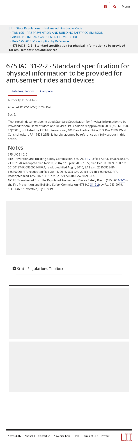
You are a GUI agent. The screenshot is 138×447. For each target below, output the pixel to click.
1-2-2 (121, 180)
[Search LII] (114, 6)
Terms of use (90, 435)
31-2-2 (89, 159)
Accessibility (14, 435)
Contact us (44, 435)
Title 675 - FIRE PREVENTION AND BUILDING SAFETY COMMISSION (57, 33)
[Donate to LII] (105, 6)
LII (10, 28)
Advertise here (62, 435)
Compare (46, 91)
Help (76, 435)
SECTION (16, 189)
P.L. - (113, 185)
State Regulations (28, 28)
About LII (30, 435)
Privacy (105, 435)
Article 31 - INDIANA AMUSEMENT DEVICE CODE (45, 37)
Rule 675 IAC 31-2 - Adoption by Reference (40, 41)
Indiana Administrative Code (63, 28)
